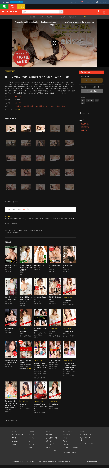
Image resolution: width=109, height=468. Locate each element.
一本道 (65, 441)
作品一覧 (32, 17)
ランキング (61, 17)
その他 (82, 434)
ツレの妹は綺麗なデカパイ (40, 299)
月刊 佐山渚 (52, 333)
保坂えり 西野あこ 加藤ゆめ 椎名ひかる (69, 375)
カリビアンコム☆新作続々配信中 (17, 1)
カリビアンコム (67, 438)
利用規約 (48, 450)
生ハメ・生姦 (61, 106)
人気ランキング (16, 444)
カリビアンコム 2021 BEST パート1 (54, 363)
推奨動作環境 (86, 127)
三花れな (36, 413)
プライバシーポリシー (52, 453)
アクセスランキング (86, 438)
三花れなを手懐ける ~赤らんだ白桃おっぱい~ (40, 409)
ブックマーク (84, 113)
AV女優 (41, 17)
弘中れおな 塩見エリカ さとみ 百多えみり (40, 335)
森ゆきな (65, 303)
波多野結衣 (51, 409)
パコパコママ (66, 447)
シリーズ (31, 444)
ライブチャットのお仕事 (87, 447)
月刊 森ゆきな (67, 301)
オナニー (45, 106)
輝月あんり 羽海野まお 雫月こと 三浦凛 (55, 367)
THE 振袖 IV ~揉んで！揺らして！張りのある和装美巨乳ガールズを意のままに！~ (69, 369)
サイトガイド (49, 434)
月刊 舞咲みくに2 (68, 333)
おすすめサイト (67, 434)
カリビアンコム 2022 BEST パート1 (25, 363)
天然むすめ (66, 444)
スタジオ (31, 447)
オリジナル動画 (24, 106)
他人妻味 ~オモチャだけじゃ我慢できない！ (11, 299)
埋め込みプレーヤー (12, 424)
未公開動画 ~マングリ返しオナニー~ (11, 267)
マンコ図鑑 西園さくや (54, 267)
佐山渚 (50, 335)
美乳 (31, 106)
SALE (85, 17)
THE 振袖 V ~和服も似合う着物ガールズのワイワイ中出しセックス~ (40, 369)
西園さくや (18, 96)
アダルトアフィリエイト (87, 442)
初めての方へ (49, 438)
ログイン (22, 209)
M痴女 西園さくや (39, 265)
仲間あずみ (8, 332)
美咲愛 (21, 335)
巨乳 (40, 106)
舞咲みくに (66, 335)
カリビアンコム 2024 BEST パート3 (40, 331)
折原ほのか (8, 412)
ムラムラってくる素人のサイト (70, 451)
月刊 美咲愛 (23, 333)
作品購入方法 (86, 124)
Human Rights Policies (64, 464)
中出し (36, 106)
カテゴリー (32, 441)
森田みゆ (7, 366)
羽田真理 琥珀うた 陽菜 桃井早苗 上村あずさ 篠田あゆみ (40, 376)
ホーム (23, 17)
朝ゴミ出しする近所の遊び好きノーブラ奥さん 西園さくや (26, 268)
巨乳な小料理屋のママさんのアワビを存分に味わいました (26, 300)
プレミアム (18, 103)
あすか (21, 409)
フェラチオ (53, 106)
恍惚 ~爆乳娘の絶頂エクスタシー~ (55, 299)
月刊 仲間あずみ (9, 330)
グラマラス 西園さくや (69, 267)
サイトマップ (49, 447)
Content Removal (92, 464)
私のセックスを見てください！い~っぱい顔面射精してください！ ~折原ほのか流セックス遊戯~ (11, 407)
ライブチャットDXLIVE (69, 455)
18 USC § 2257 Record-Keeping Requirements (43, 464)
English (14, 448)
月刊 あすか (23, 406)
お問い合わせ (86, 130)
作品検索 (31, 434)
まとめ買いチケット (74, 17)
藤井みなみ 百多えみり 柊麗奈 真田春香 (25, 367)
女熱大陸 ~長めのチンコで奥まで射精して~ (11, 363)
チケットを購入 (92, 91)
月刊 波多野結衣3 (53, 406)
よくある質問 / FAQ (51, 441)
